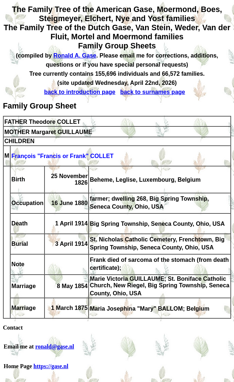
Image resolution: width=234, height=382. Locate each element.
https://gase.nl (51, 366)
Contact (13, 327)
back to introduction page (80, 92)
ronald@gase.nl (54, 346)
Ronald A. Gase (75, 55)
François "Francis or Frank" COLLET (62, 156)
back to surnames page (152, 92)
